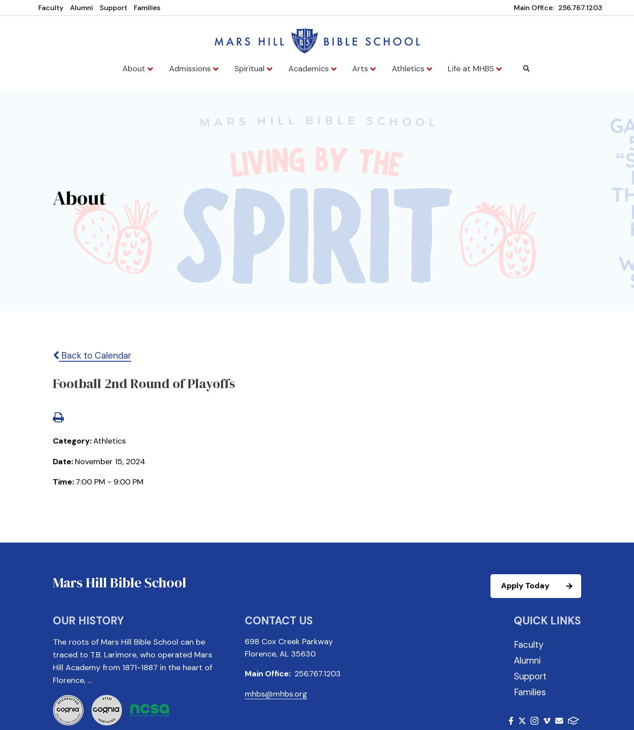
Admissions (193, 68)
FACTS (573, 721)
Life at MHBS (474, 68)
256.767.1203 (580, 7)
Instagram (534, 721)
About (137, 68)
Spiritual (253, 68)
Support (113, 7)
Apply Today (540, 586)
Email (559, 721)
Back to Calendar (92, 355)
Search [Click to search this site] (526, 68)
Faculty (50, 7)
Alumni (81, 7)
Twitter (522, 721)
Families (147, 7)
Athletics (412, 68)
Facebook (511, 721)
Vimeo (546, 721)
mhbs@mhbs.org (276, 694)
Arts (364, 68)
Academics (312, 68)
